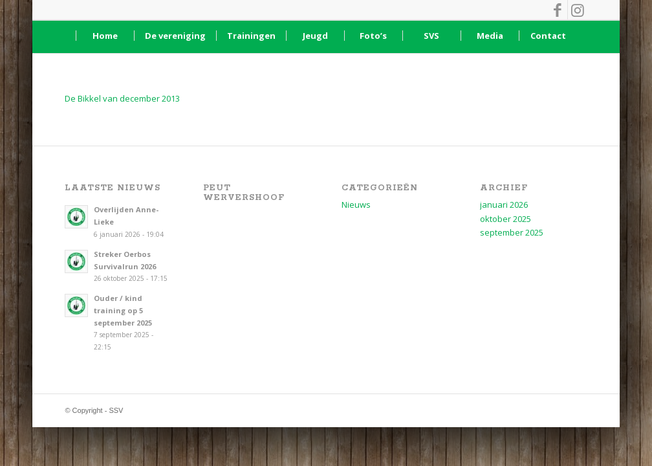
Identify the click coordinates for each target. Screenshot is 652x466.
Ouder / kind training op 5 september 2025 (123, 310)
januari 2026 (504, 204)
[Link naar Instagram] (577, 9)
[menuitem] (105, 35)
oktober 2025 (505, 219)
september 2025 (511, 232)
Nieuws (356, 204)
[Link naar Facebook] (558, 9)
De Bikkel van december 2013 (122, 98)
